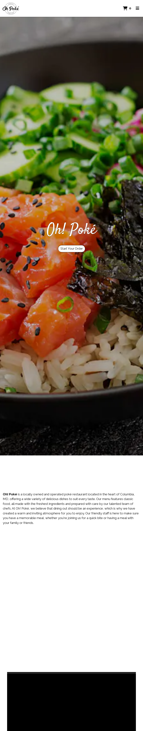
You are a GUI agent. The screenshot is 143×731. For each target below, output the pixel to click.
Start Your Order (71, 248)
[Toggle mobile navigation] (137, 8)
